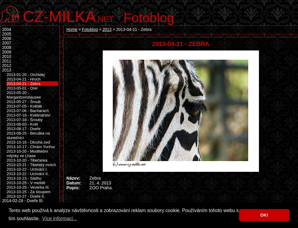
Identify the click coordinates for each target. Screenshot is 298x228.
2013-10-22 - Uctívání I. (27, 169)
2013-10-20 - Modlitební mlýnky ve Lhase (27, 153)
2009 (6, 52)
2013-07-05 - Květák (24, 106)
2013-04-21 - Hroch (24, 79)
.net (68, 16)
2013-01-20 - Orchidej (26, 74)
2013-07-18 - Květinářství (28, 115)
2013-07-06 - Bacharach (28, 110)
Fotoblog (148, 18)
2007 (6, 43)
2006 (6, 38)
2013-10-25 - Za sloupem (28, 192)
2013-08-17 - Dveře (24, 128)
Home (72, 29)
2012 (6, 65)
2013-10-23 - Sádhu (24, 178)
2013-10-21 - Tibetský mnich (31, 165)
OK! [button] (264, 215)
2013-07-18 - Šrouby (24, 119)
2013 (106, 29)
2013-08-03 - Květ (22, 124)
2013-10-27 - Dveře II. (26, 196)
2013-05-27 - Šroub (24, 101)
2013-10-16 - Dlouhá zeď (28, 142)
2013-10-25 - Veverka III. (28, 187)
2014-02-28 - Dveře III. (23, 201)
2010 (6, 56)
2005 (6, 34)
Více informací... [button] (59, 218)
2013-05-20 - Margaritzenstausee (24, 94)
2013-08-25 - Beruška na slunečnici (28, 135)
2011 (6, 61)
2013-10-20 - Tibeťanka (27, 160)
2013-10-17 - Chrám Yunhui (31, 146)
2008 (6, 47)
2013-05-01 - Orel (22, 88)
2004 (6, 29)
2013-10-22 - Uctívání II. (28, 174)
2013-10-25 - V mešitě (26, 183)
